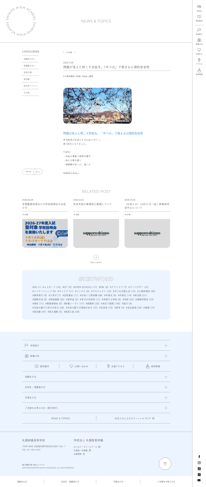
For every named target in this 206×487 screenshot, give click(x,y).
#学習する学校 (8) (111, 299)
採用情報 (153, 366)
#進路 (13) (149, 307)
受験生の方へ (30, 58)
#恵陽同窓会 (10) (144, 299)
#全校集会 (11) (70, 295)
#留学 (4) (119, 307)
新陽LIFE (32, 357)
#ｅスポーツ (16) (52, 287)
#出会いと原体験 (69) (91, 295)
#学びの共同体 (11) (90, 299)
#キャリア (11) (65, 291)
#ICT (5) (67, 287)
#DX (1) (36, 287)
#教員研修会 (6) (53, 303)
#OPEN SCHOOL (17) (85, 287)
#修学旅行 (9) (39, 295)
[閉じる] (166, 345)
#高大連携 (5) (55, 311)
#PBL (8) (103, 287)
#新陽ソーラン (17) (74, 303)
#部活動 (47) (39, 311)
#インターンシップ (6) (44, 291)
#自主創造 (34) (134, 307)
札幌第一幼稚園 (81, 450)
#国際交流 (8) (39, 299)
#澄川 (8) (127, 303)
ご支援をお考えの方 (166, 481)
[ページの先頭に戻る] (165, 464)
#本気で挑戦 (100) (110, 303)
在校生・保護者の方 (70, 481)
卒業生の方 (118, 481)
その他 (27, 92)
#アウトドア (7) (118, 287)
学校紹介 (32, 347)
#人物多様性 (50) (146, 291)
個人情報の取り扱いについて (33, 464)
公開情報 (78, 453)
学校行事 (28, 72)
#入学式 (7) (55, 295)
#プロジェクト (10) (101, 291)
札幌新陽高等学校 (21, 21)
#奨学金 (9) (72, 299)
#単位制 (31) (140, 295)
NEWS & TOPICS (96, 21)
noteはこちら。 (71, 172)
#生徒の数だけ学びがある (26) (48, 307)
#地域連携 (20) (56, 299)
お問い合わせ (79, 366)
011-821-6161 (33, 449)
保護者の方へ (30, 65)
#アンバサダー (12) (138, 287)
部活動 (27, 79)
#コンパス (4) (82, 291)
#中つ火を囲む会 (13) (124, 291)
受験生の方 (22, 481)
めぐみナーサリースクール (85, 446)
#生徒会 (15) (106, 307)
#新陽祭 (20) (92, 303)
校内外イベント (31, 85)
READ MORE (96, 262)
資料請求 (42, 366)
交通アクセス (116, 366)
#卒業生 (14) (125, 295)
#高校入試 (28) (72, 311)
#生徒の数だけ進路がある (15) (82, 307)
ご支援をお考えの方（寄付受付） (42, 408)
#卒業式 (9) (110, 295)
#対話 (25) (128, 299)
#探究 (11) (38, 303)
